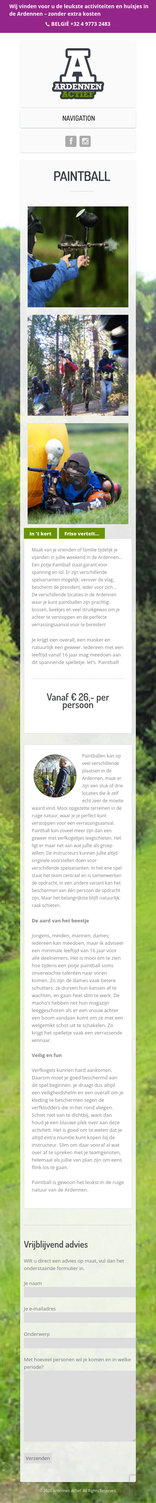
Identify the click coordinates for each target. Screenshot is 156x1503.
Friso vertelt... (82, 533)
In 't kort (40, 533)
